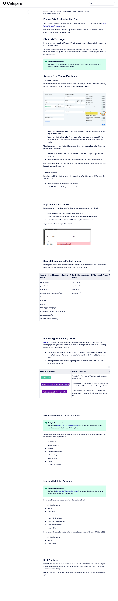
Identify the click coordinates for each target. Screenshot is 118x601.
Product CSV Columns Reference (67, 425)
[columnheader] (55, 276)
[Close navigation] (28, 12)
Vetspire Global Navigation (64, 11)
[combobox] (102, 3)
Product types (47, 342)
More (74, 11)
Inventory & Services (83, 11)
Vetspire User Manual (49, 11)
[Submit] (91, 3)
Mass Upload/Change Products (51, 13)
